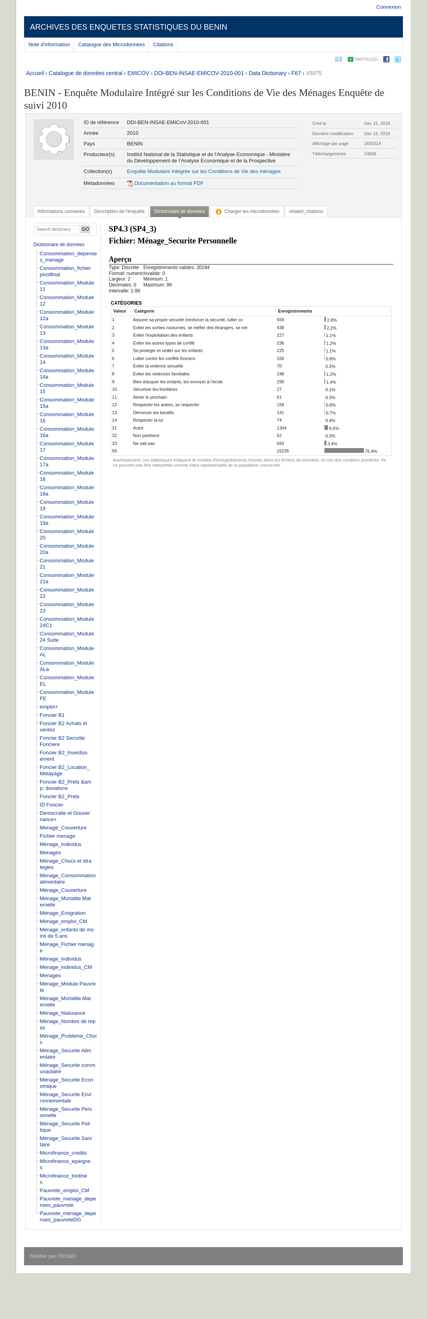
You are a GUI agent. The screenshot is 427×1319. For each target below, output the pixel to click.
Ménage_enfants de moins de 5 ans (67, 933)
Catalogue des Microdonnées (111, 44)
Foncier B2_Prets (59, 796)
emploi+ (49, 707)
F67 (296, 73)
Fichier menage (57, 836)
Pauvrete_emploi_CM (64, 1190)
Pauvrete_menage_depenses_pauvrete (68, 1202)
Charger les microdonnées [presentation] (247, 211)
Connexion (388, 7)
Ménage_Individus (61, 844)
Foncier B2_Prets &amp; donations (66, 785)
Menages (50, 852)
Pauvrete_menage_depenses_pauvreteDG (68, 1216)
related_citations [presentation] (306, 211)
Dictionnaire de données (59, 244)
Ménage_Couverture (63, 890)
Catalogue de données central (86, 73)
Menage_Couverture (63, 828)
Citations (163, 44)
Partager (366, 59)
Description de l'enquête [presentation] (119, 211)
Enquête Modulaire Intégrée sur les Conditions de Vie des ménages (204, 171)
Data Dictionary (268, 73)
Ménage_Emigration (63, 913)
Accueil (35, 73)
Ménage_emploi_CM (63, 921)
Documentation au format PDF (165, 183)
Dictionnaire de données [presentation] (179, 211)
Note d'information (49, 44)
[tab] (61, 211)
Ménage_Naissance (62, 1013)
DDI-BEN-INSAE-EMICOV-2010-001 (199, 73)
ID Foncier (52, 805)
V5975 (314, 73)
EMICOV (138, 73)
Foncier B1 (52, 715)
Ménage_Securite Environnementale (66, 1097)
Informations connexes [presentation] (61, 211)
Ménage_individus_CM (66, 967)
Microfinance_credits (63, 1153)
